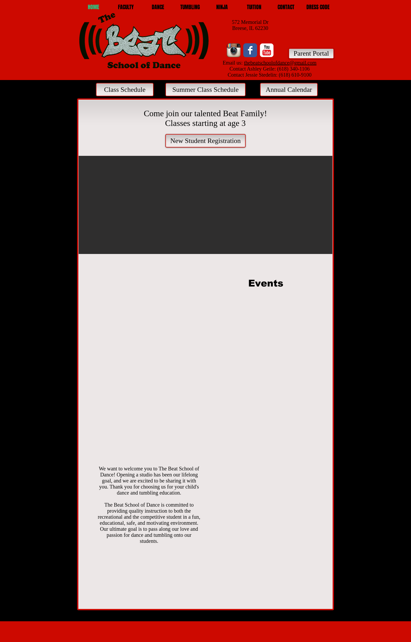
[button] (158, 7)
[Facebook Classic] (250, 50)
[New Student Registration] (205, 140)
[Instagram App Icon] (234, 50)
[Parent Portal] (311, 53)
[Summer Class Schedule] (205, 89)
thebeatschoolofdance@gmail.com (280, 63)
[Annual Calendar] (289, 89)
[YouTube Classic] (267, 50)
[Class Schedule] (125, 89)
